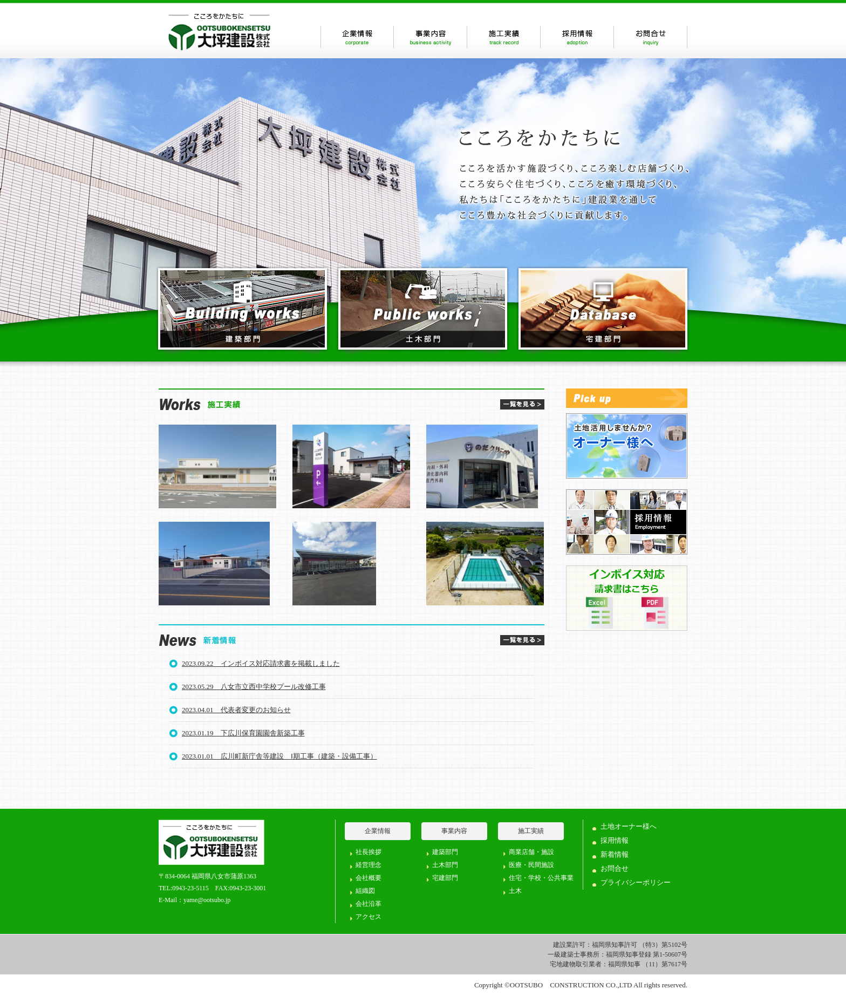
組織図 (365, 891)
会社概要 (368, 878)
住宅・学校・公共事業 (541, 878)
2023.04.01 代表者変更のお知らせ (236, 710)
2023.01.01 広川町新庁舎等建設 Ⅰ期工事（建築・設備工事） (279, 756)
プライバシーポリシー (636, 882)
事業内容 (430, 37)
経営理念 (368, 865)
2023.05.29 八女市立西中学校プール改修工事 (254, 687)
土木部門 (445, 865)
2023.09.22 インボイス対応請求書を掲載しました (261, 663)
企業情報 (356, 37)
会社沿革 (368, 904)
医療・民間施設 (531, 865)
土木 (515, 891)
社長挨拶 (368, 852)
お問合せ (650, 37)
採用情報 (576, 37)
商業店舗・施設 (531, 852)
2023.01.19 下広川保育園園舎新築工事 (243, 733)
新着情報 (615, 854)
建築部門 (445, 852)
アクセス (368, 916)
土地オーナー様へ (629, 826)
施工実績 (503, 37)
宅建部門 (445, 878)
